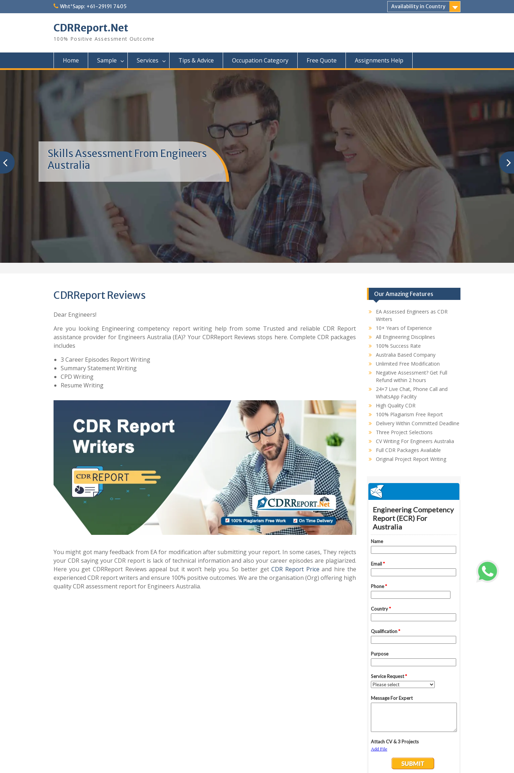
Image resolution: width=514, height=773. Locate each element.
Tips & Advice (196, 60)
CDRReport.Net (91, 27)
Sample (107, 60)
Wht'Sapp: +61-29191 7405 (93, 6)
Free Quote (322, 60)
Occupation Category (260, 60)
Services (147, 60)
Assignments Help (379, 60)
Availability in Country (418, 6)
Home (71, 60)
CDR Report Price (295, 569)
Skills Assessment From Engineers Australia (127, 159)
